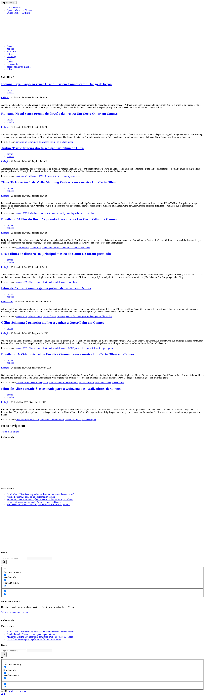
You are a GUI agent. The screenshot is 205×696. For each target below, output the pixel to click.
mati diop (72, 282)
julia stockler (118, 382)
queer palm (108, 348)
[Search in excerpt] (5, 585)
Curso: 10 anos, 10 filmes (18, 13)
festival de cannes (61, 176)
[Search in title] (5, 575)
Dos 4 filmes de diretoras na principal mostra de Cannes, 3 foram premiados (56, 254)
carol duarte (72, 382)
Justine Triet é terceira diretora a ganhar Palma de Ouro (42, 148)
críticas (10, 54)
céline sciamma (35, 282)
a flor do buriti (22, 247)
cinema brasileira (48, 419)
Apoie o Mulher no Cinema (19, 10)
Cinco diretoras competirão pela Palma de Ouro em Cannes (34, 502)
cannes (10, 90)
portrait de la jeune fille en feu (88, 348)
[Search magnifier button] (4, 562)
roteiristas (54, 142)
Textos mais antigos (10, 431)
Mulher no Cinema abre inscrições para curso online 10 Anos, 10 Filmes (40, 499)
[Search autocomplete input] (39, 558)
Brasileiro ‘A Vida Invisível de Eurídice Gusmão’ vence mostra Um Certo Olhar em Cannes (67, 354)
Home (9, 46)
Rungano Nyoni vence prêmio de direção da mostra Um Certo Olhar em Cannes (59, 113)
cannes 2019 (21, 282)
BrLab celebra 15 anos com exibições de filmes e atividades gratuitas (38, 504)
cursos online (13, 64)
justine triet (74, 176)
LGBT (71, 348)
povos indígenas (49, 247)
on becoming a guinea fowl (37, 142)
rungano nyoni (66, 142)
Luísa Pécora (7, 301)
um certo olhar (88, 213)
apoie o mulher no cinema (18, 67)
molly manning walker (70, 213)
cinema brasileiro (87, 382)
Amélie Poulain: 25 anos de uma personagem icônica (31, 497)
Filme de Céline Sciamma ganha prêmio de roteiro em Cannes (46, 288)
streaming (11, 56)
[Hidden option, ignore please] (5, 591)
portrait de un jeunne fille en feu (97, 316)
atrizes (52, 382)
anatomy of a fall (24, 176)
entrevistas (12, 51)
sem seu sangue (89, 419)
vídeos (10, 61)
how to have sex (52, 213)
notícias (10, 49)
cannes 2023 (38, 176)
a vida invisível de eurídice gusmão (32, 382)
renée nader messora (66, 247)
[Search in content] (5, 580)
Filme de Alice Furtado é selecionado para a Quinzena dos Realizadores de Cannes (61, 388)
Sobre (9, 69)
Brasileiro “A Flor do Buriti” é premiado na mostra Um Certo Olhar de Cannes (59, 219)
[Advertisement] (53, 35)
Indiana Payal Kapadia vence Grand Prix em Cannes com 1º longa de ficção (56, 84)
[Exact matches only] (5, 569)
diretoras (20, 142)
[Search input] (13, 558)
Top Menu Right (9, 3)
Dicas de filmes (14, 7)
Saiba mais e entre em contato (14, 612)
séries (9, 59)
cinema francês (49, 316)
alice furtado (21, 419)
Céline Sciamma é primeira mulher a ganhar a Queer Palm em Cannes (52, 322)
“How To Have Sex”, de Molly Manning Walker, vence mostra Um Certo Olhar (58, 182)
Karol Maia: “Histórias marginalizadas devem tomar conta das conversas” (40, 494)
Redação (5, 97)
